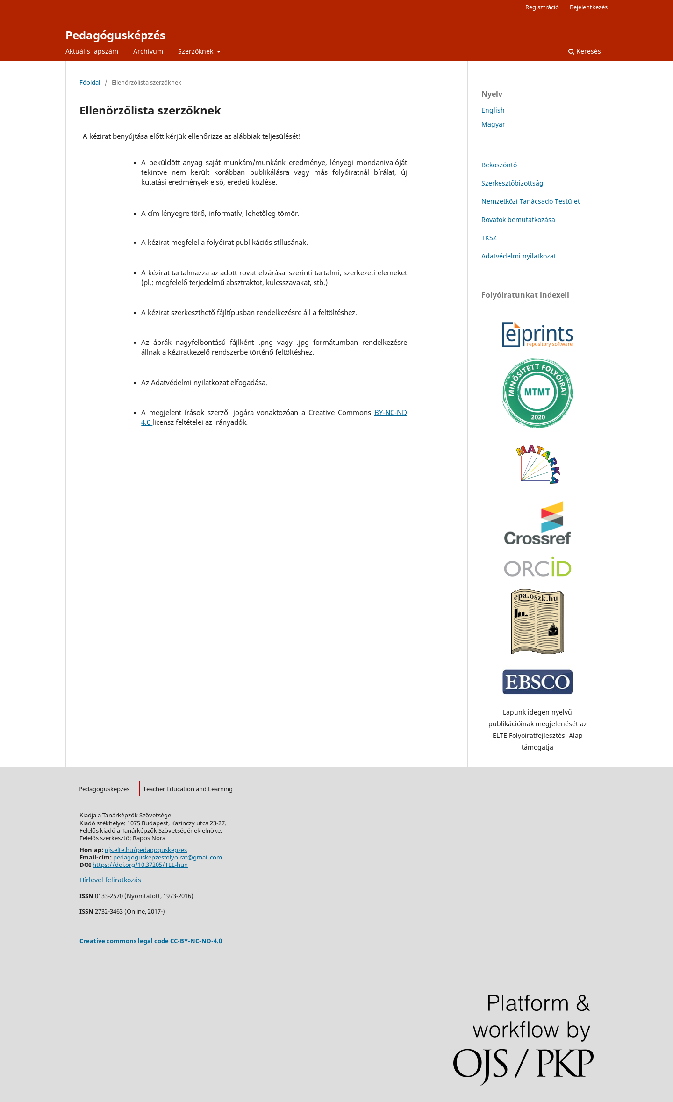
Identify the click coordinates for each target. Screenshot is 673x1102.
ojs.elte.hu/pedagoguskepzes (146, 849)
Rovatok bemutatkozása (518, 219)
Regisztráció (542, 7)
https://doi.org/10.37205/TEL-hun (140, 864)
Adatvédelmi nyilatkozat (518, 255)
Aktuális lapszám (91, 51)
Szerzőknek (196, 51)
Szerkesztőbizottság (512, 183)
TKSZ (489, 237)
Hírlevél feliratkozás (110, 879)
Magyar (493, 124)
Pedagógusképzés (115, 35)
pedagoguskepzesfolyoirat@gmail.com (167, 857)
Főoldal (89, 82)
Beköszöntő (499, 164)
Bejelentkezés (589, 7)
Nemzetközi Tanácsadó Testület (530, 201)
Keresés (584, 51)
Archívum (148, 51)
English (493, 110)
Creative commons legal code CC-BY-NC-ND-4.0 (150, 941)
